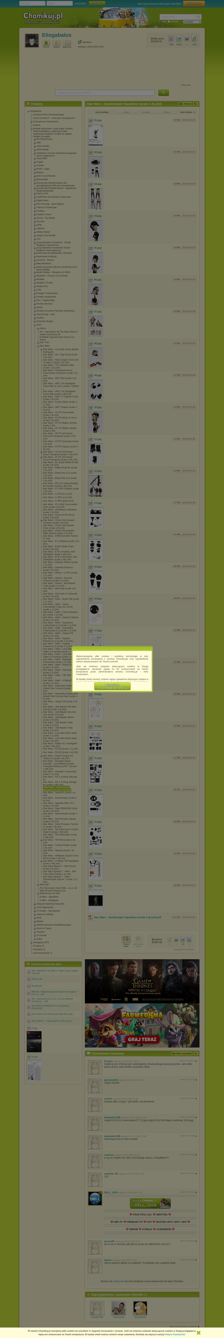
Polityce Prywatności (175, 1334)
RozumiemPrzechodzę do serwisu (112, 686)
